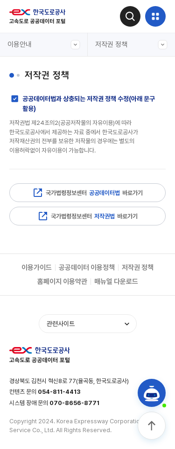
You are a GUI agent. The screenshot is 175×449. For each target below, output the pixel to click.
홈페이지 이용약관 (62, 281)
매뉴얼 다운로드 (116, 281)
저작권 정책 (131, 45)
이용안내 (43, 45)
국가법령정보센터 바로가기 (87, 192)
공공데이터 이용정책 (87, 267)
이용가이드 (36, 267)
